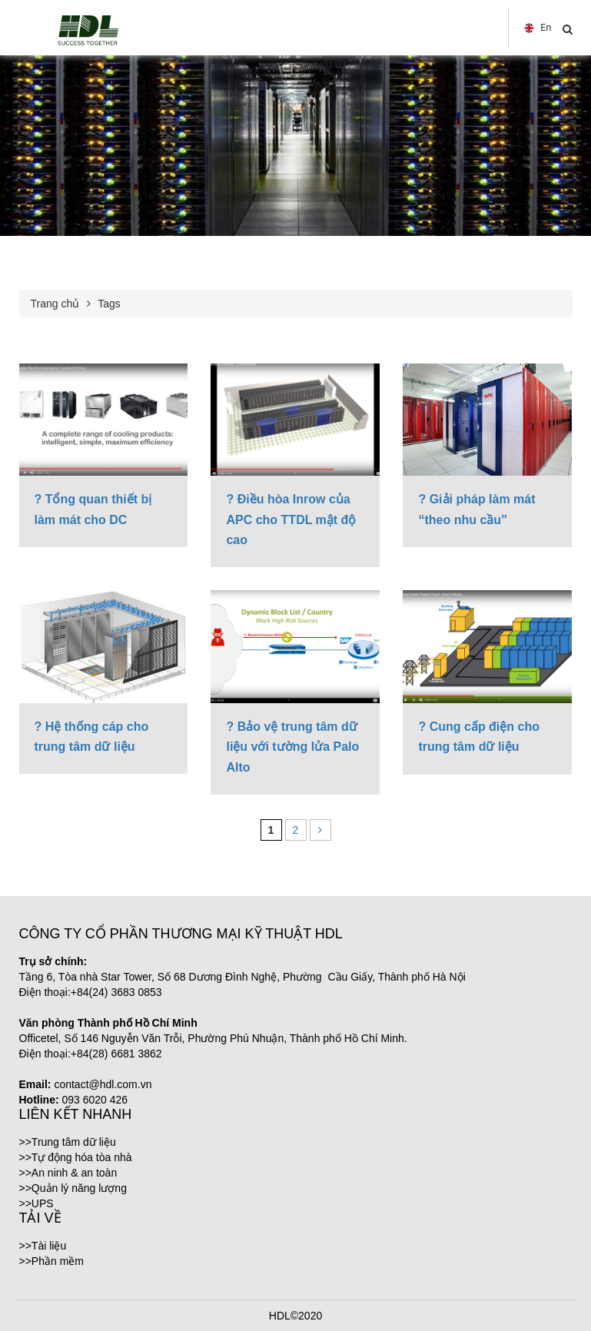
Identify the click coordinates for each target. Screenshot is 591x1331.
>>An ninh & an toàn (68, 1173)
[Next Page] (320, 830)
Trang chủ (55, 303)
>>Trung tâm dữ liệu (67, 1142)
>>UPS (36, 1203)
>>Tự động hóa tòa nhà (75, 1157)
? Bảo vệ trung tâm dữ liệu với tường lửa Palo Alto (292, 747)
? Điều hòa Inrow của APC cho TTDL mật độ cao (291, 519)
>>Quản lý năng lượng (73, 1188)
